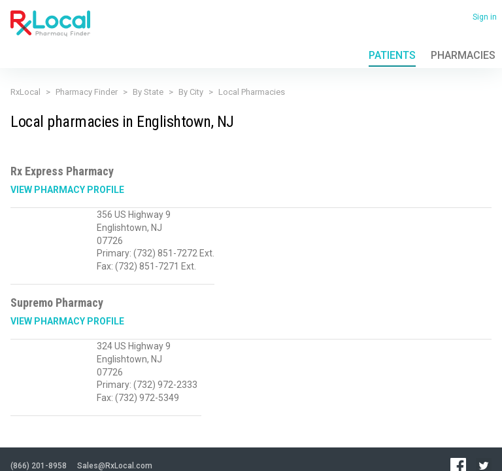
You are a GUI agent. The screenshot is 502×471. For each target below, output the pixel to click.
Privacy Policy (31, 430)
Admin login (130, 451)
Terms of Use (80, 430)
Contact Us (148, 430)
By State (148, 92)
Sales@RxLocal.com (114, 398)
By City (190, 92)
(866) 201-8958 (38, 398)
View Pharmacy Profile (67, 189)
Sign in (485, 17)
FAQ (116, 430)
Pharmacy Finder (87, 92)
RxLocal (25, 92)
